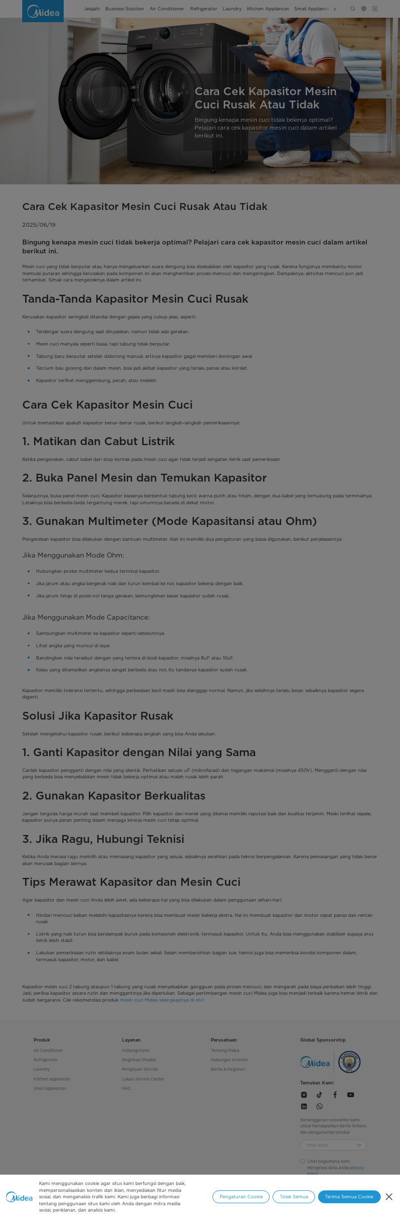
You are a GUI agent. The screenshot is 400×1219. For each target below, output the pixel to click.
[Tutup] (389, 1197)
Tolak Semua (294, 1196)
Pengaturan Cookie (241, 1196)
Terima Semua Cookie (349, 1196)
